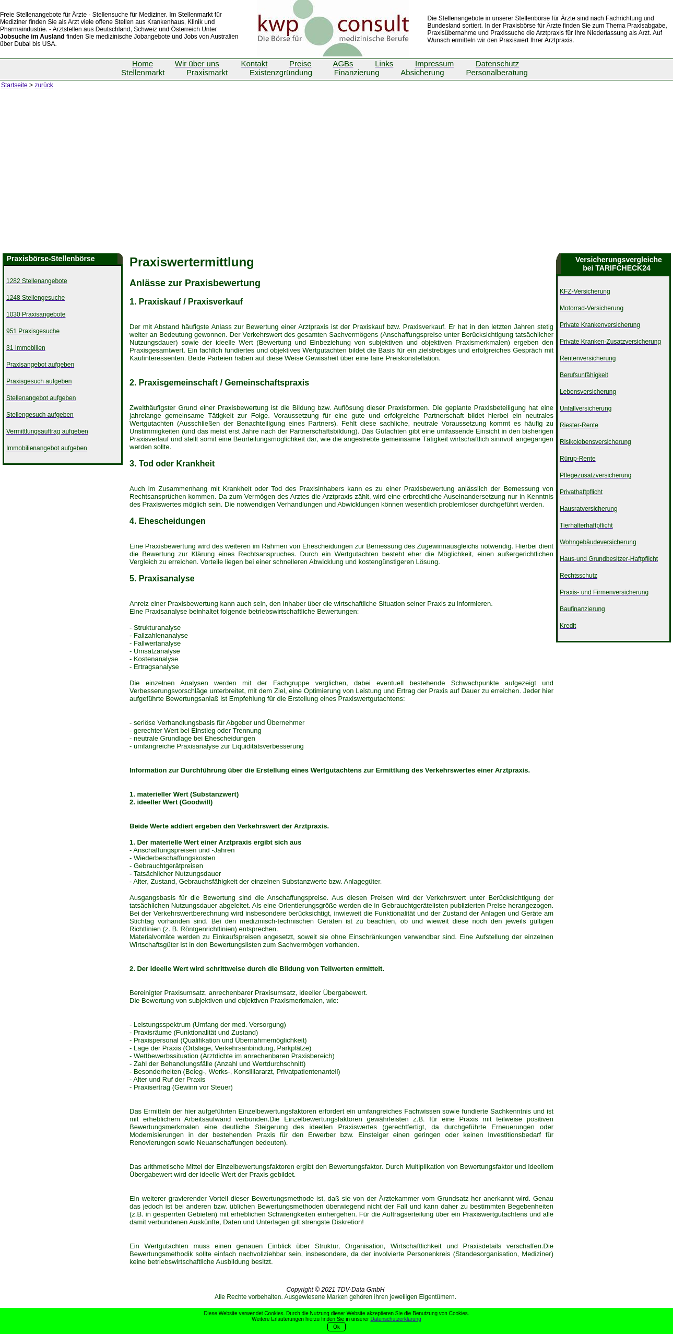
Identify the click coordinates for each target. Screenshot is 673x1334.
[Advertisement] (336, 175)
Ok (336, 1327)
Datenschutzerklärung (395, 1319)
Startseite (14, 85)
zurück (43, 85)
